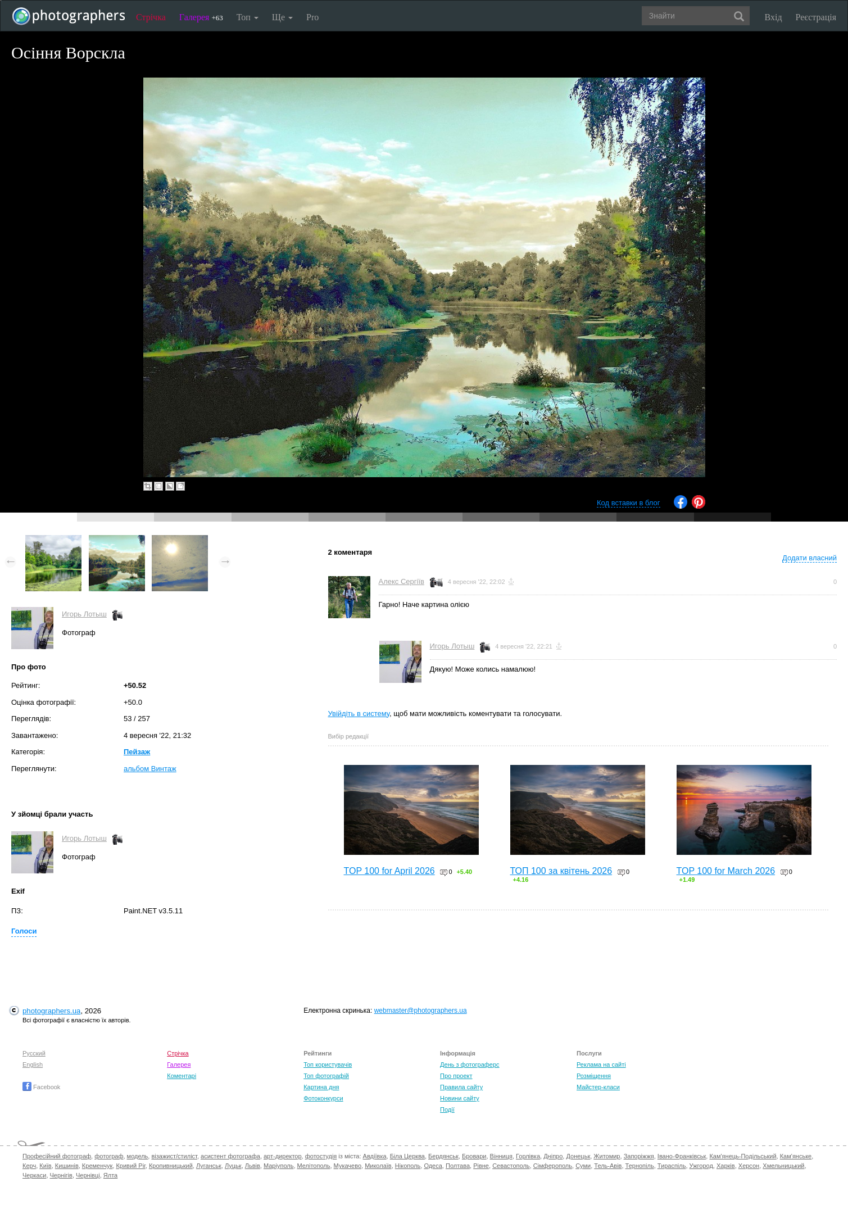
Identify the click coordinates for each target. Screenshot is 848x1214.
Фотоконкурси (323, 1098)
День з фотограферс (470, 1064)
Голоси (24, 931)
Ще (282, 17)
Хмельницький (783, 1165)
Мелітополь (313, 1165)
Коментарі (181, 1075)
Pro (312, 17)
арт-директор (283, 1156)
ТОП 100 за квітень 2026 (561, 871)
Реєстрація (816, 17)
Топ (248, 17)
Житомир (606, 1156)
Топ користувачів (327, 1064)
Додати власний (809, 558)
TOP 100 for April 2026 (389, 871)
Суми (583, 1165)
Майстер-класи (598, 1087)
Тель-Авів (608, 1165)
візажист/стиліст (174, 1156)
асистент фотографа (230, 1156)
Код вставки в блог (628, 503)
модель (137, 1156)
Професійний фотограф (56, 1156)
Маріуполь (278, 1165)
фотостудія (321, 1156)
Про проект (456, 1075)
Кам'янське (796, 1156)
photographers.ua (51, 1011)
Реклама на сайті (601, 1064)
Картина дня (321, 1087)
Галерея (201, 17)
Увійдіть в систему (359, 713)
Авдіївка (375, 1156)
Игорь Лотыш (84, 614)
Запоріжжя (639, 1156)
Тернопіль (639, 1165)
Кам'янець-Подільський (742, 1156)
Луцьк (233, 1165)
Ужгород (701, 1165)
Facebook (41, 1087)
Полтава (458, 1165)
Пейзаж (137, 752)
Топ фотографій (326, 1075)
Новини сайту (459, 1098)
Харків (726, 1165)
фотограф (108, 1156)
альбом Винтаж (150, 768)
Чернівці (88, 1175)
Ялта (110, 1175)
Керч (29, 1165)
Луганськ (208, 1165)
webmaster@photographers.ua (420, 1010)
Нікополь (407, 1165)
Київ (45, 1165)
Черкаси (34, 1175)
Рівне (481, 1165)
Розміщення (594, 1075)
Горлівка (528, 1156)
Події (447, 1109)
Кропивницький (171, 1165)
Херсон (748, 1165)
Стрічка (151, 17)
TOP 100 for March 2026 (726, 871)
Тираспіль (671, 1165)
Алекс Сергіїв (401, 581)
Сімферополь (552, 1165)
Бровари (474, 1156)
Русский (34, 1053)
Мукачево (347, 1165)
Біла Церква (407, 1156)
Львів (252, 1165)
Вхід (773, 17)
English (32, 1064)
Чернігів (61, 1175)
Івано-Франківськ (681, 1156)
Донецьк (578, 1156)
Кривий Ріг (130, 1165)
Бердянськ (443, 1156)
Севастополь (510, 1165)
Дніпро (553, 1156)
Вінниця (501, 1156)
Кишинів (67, 1165)
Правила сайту (461, 1087)
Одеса (433, 1165)
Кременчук (97, 1165)
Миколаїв (378, 1165)
